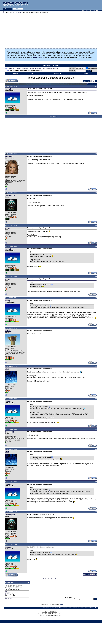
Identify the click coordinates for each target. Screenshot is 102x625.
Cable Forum (11, 68)
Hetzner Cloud (61, 621)
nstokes (8, 331)
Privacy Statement (78, 607)
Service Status (54, 607)
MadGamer (9, 156)
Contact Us (46, 607)
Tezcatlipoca (10, 195)
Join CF (95, 10)
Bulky (7, 228)
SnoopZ (8, 89)
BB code (7, 592)
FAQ (33, 73)
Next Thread (56, 579)
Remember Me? (91, 68)
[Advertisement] (73, 4)
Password (72, 70)
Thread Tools (91, 84)
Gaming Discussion (35, 68)
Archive (70, 607)
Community (56, 73)
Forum (7, 9)
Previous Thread (47, 579)
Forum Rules (8, 598)
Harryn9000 (9, 432)
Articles (18, 9)
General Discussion (22, 68)
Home (15, 12)
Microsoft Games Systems (50, 68)
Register (15, 73)
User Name (72, 68)
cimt (7, 369)
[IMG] (6, 594)
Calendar (85, 73)
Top (96, 607)
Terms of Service (89, 607)
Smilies (7, 593)
